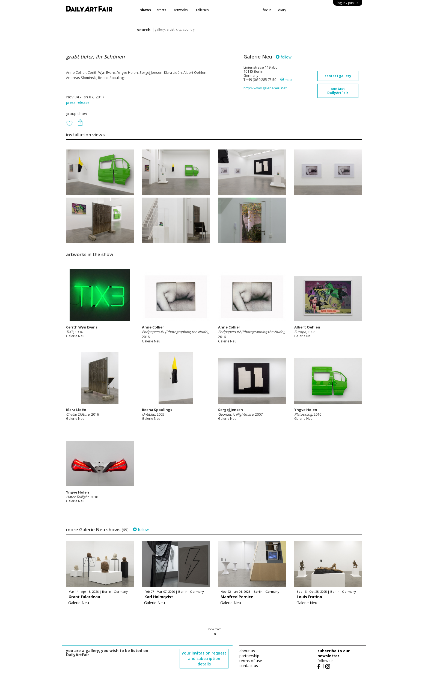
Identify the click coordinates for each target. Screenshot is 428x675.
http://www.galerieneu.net (265, 88)
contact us (248, 665)
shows (145, 10)
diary (282, 10)
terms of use (250, 660)
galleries (202, 10)
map (286, 79)
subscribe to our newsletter (333, 653)
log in (347, 3)
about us (247, 650)
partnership (249, 655)
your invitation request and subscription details (204, 658)
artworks (181, 10)
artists (161, 10)
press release (78, 102)
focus (267, 10)
